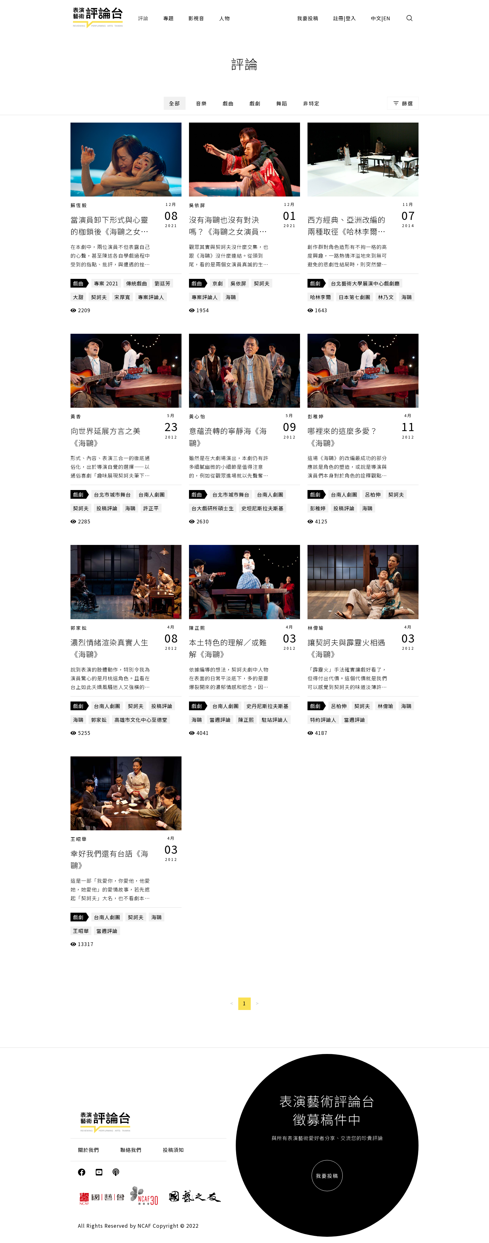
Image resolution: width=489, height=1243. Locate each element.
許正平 (151, 508)
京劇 (217, 283)
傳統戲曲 (136, 283)
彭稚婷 (315, 416)
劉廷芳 (163, 283)
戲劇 (255, 103)
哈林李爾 (320, 297)
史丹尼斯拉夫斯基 (267, 706)
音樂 (201, 103)
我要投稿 (307, 18)
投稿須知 (173, 1149)
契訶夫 (99, 297)
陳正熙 (197, 627)
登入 (351, 18)
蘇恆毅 (78, 205)
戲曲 (228, 103)
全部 (174, 103)
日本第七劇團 (354, 297)
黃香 (76, 416)
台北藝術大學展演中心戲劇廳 (365, 283)
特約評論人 (323, 719)
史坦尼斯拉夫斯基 (262, 508)
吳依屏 (197, 205)
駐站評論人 (275, 719)
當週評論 (220, 719)
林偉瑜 (315, 627)
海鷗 (230, 297)
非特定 (311, 103)
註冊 (338, 18)
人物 (224, 18)
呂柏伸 (373, 494)
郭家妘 (78, 627)
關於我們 (88, 1149)
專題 (168, 18)
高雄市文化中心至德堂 (140, 719)
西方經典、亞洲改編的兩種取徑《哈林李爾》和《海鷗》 (346, 231)
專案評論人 (151, 297)
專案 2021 (106, 283)
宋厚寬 (122, 297)
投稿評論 (107, 508)
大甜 (78, 297)
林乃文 (386, 297)
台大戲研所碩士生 (212, 508)
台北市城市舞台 (112, 494)
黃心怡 (197, 416)
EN (386, 18)
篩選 (402, 103)
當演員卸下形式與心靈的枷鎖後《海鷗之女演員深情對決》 (109, 231)
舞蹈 (282, 103)
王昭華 (78, 839)
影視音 (196, 18)
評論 (143, 18)
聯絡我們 (131, 1149)
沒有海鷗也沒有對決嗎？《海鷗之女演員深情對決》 (228, 231)
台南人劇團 (151, 494)
